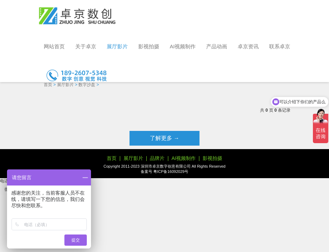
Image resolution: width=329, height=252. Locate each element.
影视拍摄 (148, 46)
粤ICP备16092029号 (170, 171)
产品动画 (216, 46)
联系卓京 (279, 46)
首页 (48, 84)
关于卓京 (85, 46)
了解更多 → (164, 138)
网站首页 (54, 46)
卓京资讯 (248, 46)
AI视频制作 (183, 46)
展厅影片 (117, 46)
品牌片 (157, 158)
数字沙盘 (86, 84)
